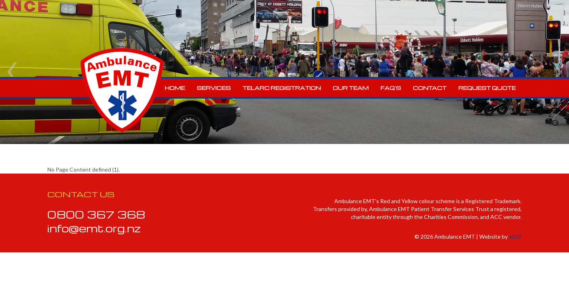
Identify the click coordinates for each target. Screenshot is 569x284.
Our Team (351, 87)
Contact (430, 87)
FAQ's (391, 87)
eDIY (515, 236)
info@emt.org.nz (94, 228)
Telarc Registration (282, 87)
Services (214, 87)
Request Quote (487, 87)
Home (175, 87)
